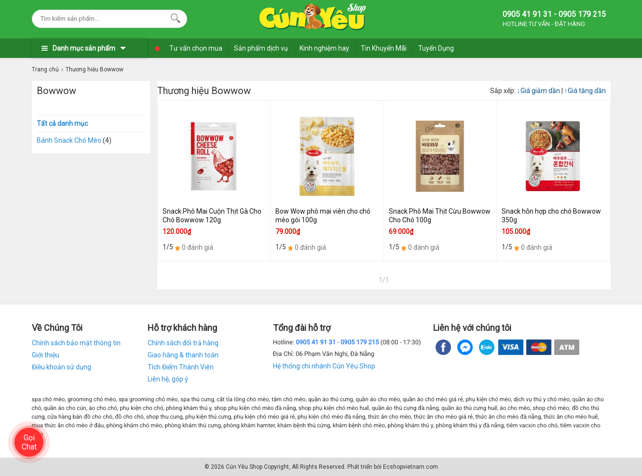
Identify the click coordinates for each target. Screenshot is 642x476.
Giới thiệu (45, 355)
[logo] (313, 17)
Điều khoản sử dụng (61, 367)
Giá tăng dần (585, 91)
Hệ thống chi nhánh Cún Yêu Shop (324, 366)
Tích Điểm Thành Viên (181, 367)
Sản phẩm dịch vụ (261, 48)
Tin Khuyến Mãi (384, 48)
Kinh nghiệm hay (324, 48)
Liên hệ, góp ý (168, 379)
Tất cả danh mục (62, 123)
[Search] (173, 17)
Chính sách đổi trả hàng (183, 343)
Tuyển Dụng (436, 48)
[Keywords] (100, 18)
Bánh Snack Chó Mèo (69, 140)
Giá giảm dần (539, 91)
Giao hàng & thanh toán (183, 355)
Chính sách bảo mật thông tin (76, 343)
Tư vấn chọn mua (195, 48)
